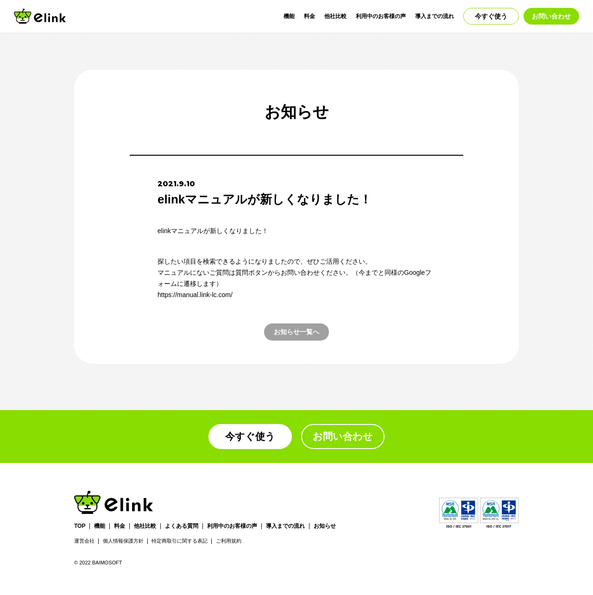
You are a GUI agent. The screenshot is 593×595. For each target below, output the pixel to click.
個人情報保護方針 (123, 541)
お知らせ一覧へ (296, 331)
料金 (309, 16)
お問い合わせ (551, 16)
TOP (79, 526)
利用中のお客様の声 (381, 16)
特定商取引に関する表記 (179, 541)
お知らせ (325, 526)
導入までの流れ (434, 16)
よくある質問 (181, 526)
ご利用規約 (228, 541)
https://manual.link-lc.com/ (195, 294)
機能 (289, 16)
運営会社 (84, 541)
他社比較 (335, 16)
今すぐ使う (491, 16)
